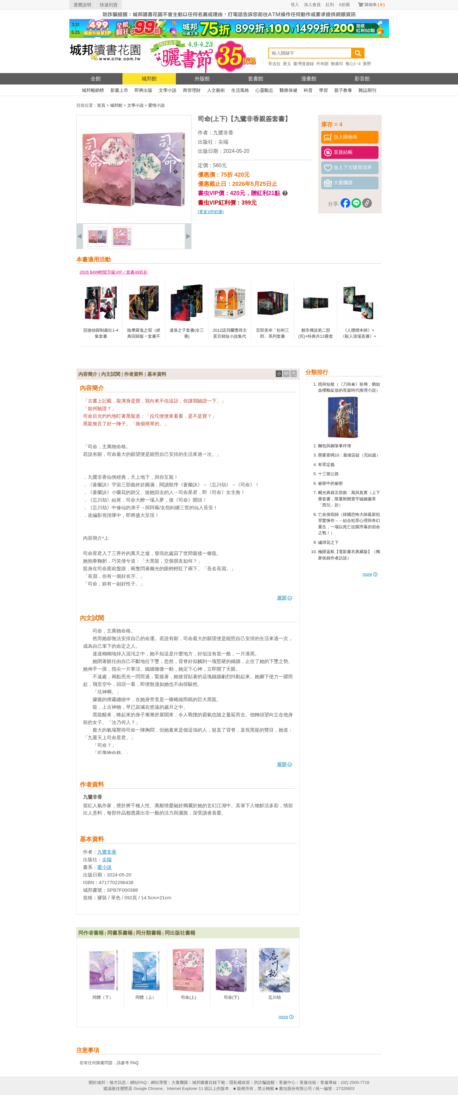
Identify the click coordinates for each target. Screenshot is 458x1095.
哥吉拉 (274, 64)
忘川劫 (274, 997)
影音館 (362, 78)
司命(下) (231, 997)
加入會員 (312, 4)
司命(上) (188, 997)
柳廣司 (337, 64)
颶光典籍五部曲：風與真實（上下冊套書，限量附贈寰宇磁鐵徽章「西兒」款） (349, 498)
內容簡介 (87, 374)
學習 (323, 90)
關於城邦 (97, 1082)
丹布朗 (322, 64)
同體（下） (103, 997)
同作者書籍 (91, 933)
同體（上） (145, 997)
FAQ (134, 1062)
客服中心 (287, 1082)
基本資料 (156, 374)
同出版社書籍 (180, 933)
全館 (96, 78)
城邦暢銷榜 (93, 90)
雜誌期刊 (367, 90)
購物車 (374, 4)
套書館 (255, 78)
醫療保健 (288, 90)
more (370, 574)
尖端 (223, 142)
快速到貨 (109, 4)
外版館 (202, 78)
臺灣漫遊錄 (303, 64)
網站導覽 (159, 1082)
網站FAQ (138, 1082)
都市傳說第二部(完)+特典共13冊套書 (315, 336)
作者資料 (133, 374)
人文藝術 (216, 90)
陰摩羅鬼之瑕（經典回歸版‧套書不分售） (143, 336)
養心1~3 (353, 64)
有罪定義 (326, 464)
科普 (308, 90)
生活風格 (240, 90)
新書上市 (119, 90)
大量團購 (179, 1082)
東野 (367, 64)
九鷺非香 (223, 132)
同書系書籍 (120, 933)
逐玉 (287, 64)
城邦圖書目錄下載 (208, 1082)
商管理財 (192, 90)
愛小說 (104, 867)
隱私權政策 (239, 1082)
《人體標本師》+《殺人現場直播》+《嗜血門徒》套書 (358, 336)
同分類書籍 (148, 933)
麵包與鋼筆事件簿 (334, 445)
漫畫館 (308, 78)
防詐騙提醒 (264, 1082)
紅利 (330, 4)
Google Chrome (148, 1088)
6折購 (344, 4)
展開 (284, 597)
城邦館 (149, 78)
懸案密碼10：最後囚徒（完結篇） (349, 455)
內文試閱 (110, 374)
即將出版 (143, 90)
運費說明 (82, 4)
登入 (295, 4)
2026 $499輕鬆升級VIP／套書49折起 (114, 272)
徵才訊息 (117, 1082)
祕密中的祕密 (330, 483)
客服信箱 (308, 1082)
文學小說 (168, 90)
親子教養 (343, 90)
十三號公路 (328, 473)
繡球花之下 (328, 542)
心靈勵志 (264, 90)
